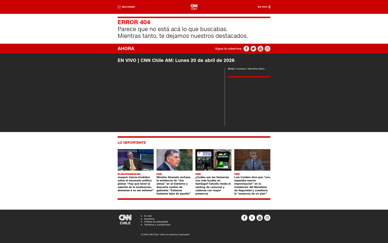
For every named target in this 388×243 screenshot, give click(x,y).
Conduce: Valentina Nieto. (246, 68)
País (159, 174)
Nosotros (149, 219)
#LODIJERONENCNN (129, 174)
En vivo (148, 216)
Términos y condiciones (157, 224)
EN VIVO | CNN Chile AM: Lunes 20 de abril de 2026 (176, 60)
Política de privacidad (156, 221)
